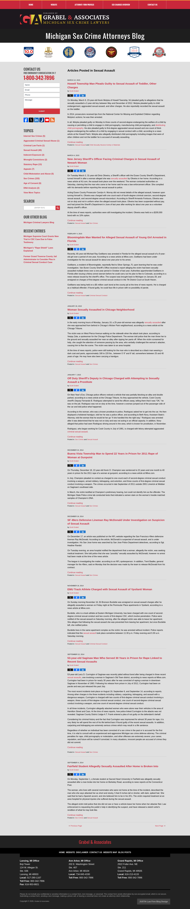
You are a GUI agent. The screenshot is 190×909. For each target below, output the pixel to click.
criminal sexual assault (77, 432)
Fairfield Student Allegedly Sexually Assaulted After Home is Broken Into (112, 766)
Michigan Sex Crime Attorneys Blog (65, 19)
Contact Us (32, 69)
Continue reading (75, 142)
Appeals (28, 166)
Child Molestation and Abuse (37, 170)
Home (31, 4)
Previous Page (76, 826)
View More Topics (31, 187)
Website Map (109, 850)
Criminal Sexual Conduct (98, 295)
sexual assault (89, 633)
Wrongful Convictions (34, 157)
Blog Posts (122, 850)
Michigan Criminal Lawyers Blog (37, 217)
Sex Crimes (93, 223)
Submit (42, 110)
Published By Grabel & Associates (150, 19)
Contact (152, 4)
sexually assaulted (119, 178)
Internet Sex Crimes (33, 135)
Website (54, 4)
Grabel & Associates (42, 901)
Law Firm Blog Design (158, 901)
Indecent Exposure (33, 152)
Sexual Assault (80, 145)
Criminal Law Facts (33, 144)
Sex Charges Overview (121, 4)
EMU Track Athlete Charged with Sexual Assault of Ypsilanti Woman (109, 589)
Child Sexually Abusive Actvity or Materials (104, 145)
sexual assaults (74, 677)
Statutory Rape (32, 161)
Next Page (159, 826)
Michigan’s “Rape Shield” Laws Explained (41, 238)
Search (58, 202)
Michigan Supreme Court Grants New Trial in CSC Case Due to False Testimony (41, 231)
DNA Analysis (31, 183)
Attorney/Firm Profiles (84, 4)
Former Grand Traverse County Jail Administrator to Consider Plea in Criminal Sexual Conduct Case (41, 246)
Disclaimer (85, 850)
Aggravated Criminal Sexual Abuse (39, 139)
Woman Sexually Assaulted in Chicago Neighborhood (100, 309)
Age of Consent (31, 179)
